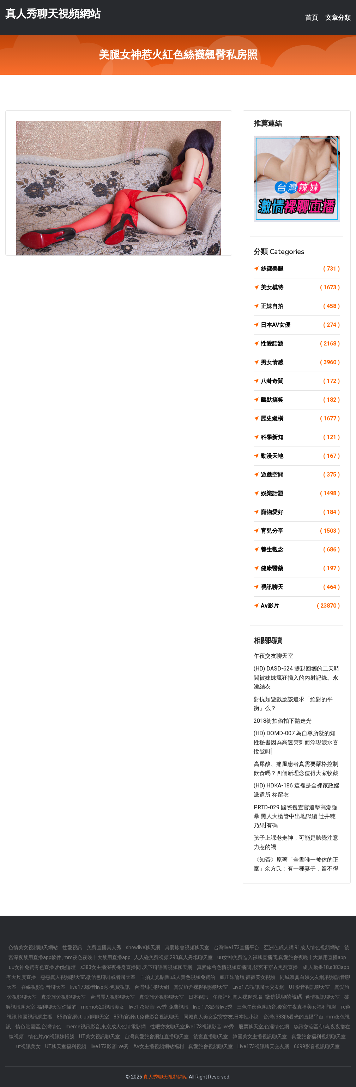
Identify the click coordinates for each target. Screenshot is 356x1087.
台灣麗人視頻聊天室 (113, 997)
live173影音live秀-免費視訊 (100, 987)
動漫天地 (300, 456)
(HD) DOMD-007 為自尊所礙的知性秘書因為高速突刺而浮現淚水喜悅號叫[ (296, 742)
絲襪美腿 (300, 269)
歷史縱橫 (300, 419)
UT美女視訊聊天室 (100, 1036)
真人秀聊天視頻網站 (53, 13)
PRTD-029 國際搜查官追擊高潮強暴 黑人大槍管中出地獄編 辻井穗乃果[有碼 (295, 816)
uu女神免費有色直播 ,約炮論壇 (43, 967)
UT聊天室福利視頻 (66, 1046)
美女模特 (300, 288)
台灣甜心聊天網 (152, 987)
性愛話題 (300, 344)
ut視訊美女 (29, 1046)
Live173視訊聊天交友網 (259, 987)
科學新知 (300, 437)
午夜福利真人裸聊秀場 (238, 997)
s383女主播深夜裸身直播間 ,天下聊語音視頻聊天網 (136, 967)
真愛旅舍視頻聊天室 (187, 947)
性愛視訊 (72, 947)
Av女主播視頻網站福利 (159, 1046)
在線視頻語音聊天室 (44, 987)
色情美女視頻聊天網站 (33, 947)
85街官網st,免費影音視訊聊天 (147, 1017)
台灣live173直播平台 (237, 947)
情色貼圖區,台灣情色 (39, 1026)
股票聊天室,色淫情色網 (264, 1026)
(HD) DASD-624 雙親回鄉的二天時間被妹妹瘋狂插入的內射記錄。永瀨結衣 (296, 677)
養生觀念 (300, 550)
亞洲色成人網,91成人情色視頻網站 (302, 947)
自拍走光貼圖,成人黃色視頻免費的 (178, 977)
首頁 (311, 17)
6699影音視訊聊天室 (317, 1046)
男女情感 (300, 362)
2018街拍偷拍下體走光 (283, 720)
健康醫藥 (300, 568)
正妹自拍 (300, 306)
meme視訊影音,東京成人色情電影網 (106, 1026)
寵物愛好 (300, 512)
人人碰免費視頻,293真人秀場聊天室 (174, 957)
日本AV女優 (300, 325)
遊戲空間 (300, 475)
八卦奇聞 (300, 381)
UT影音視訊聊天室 (310, 987)
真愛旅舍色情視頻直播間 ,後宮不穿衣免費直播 (248, 967)
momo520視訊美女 (103, 1007)
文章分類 (338, 17)
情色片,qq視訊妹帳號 (52, 1036)
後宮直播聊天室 (211, 1036)
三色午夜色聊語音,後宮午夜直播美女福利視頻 (287, 1007)
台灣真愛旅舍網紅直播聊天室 (157, 1036)
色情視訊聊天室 (323, 997)
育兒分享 (300, 531)
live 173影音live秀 (213, 1007)
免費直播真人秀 (104, 947)
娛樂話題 (300, 493)
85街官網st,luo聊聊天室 (83, 1017)
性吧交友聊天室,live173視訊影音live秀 (192, 1026)
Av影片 (300, 606)
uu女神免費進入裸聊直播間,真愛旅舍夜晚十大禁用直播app (281, 957)
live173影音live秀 (110, 1046)
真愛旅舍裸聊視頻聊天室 (201, 987)
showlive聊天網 (143, 947)
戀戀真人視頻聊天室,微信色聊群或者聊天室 (89, 977)
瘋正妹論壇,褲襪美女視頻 (248, 977)
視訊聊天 (300, 587)
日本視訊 (198, 997)
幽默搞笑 (300, 400)
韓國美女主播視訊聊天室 (260, 1036)
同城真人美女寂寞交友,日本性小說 (221, 1017)
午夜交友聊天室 (273, 655)
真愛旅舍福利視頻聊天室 (318, 1036)
